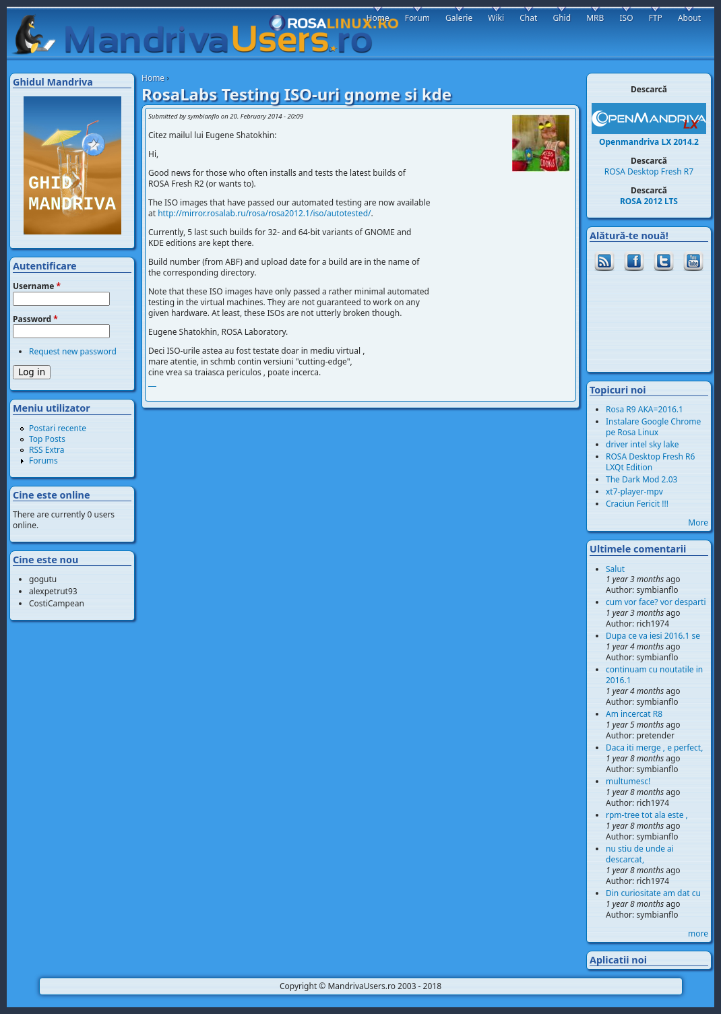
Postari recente (57, 428)
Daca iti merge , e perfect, (654, 747)
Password (35, 319)
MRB (595, 18)
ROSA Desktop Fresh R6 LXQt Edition (650, 462)
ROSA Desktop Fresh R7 (648, 171)
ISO (626, 18)
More (698, 522)
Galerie (458, 18)
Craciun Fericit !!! (637, 503)
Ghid (562, 18)
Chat (528, 18)
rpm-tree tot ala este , (647, 815)
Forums (43, 460)
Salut (615, 569)
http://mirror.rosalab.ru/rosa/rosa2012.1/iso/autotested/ (264, 213)
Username (37, 286)
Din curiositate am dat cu (653, 893)
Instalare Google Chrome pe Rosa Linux (653, 427)
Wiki (496, 18)
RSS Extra (47, 449)
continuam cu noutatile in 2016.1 (654, 675)
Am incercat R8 (634, 714)
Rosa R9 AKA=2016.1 (644, 409)
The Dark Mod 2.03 (641, 479)
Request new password (73, 351)
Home (153, 78)
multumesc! (628, 781)
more (698, 933)
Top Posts (47, 439)
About (689, 18)
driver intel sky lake (642, 444)
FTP (655, 18)
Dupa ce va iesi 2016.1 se (653, 635)
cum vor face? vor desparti (656, 602)
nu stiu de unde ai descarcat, (640, 854)
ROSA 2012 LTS (649, 201)
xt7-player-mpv (634, 491)
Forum (417, 18)
